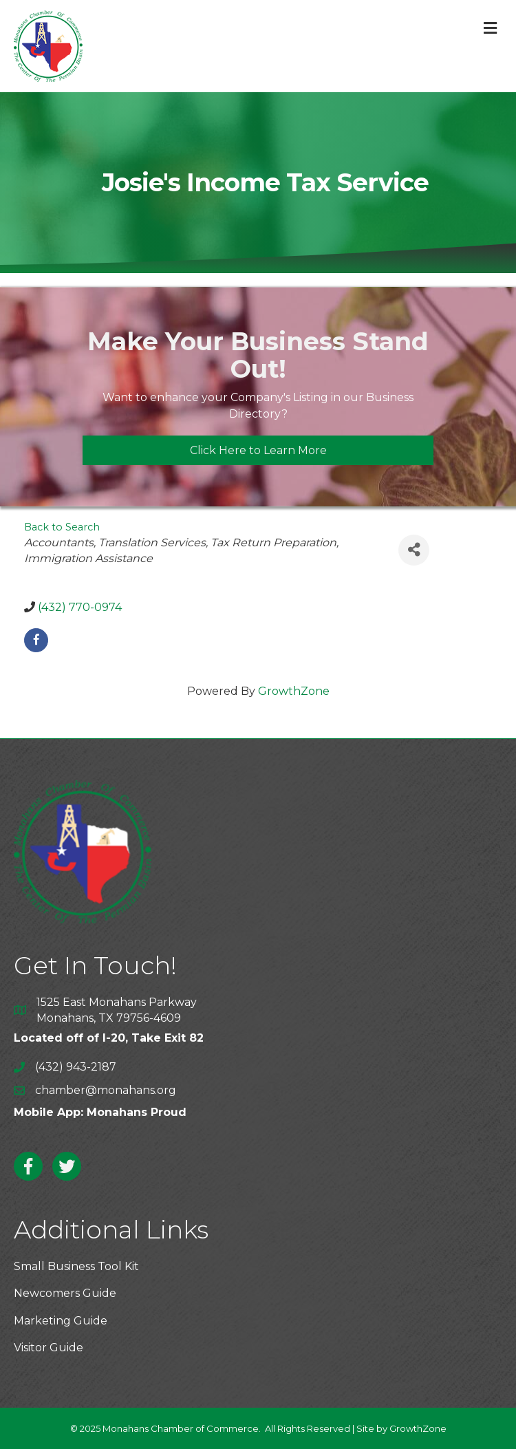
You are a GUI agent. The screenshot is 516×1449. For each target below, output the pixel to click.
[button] (258, 450)
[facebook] (36, 640)
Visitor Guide (48, 1347)
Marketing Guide (60, 1320)
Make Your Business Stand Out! (258, 355)
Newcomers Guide (65, 1293)
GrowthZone (294, 691)
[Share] (413, 550)
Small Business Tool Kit (76, 1266)
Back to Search (62, 527)
